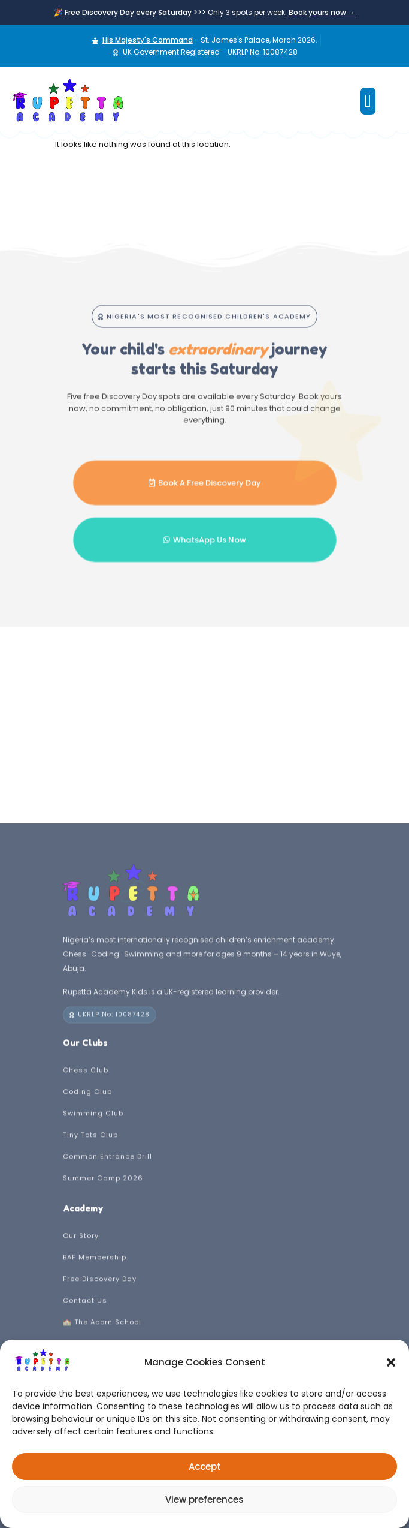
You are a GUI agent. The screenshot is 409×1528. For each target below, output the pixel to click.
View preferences (204, 1499)
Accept (205, 1466)
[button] (391, 1362)
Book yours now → (322, 12)
